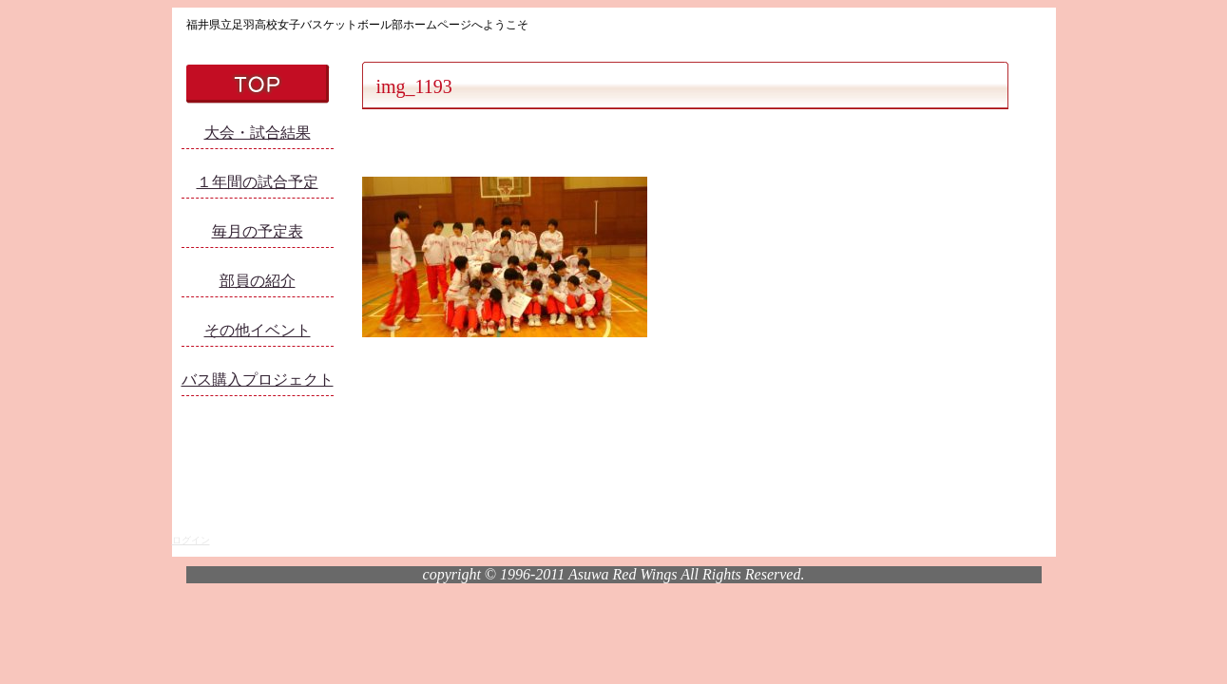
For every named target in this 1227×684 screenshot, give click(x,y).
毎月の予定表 (257, 231)
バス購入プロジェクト (258, 379)
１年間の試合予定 (257, 182)
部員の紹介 (258, 281)
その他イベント (257, 330)
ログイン (191, 540)
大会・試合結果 (257, 132)
